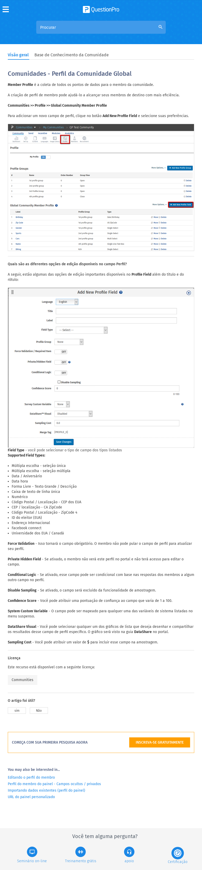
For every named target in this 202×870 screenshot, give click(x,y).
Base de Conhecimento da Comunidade (71, 54)
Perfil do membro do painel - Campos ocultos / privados (54, 784)
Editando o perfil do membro (31, 777)
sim (17, 710)
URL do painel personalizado (31, 797)
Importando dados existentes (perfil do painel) (46, 790)
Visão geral (18, 54)
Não (39, 710)
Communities (22, 680)
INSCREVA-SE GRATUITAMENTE (160, 742)
